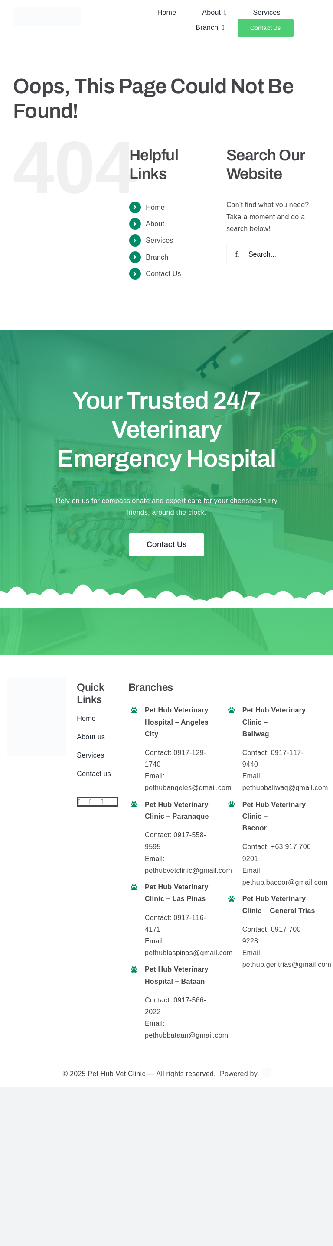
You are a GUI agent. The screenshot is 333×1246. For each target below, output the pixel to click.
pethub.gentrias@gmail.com (286, 964)
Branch (157, 257)
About (155, 224)
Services (159, 240)
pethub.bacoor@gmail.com (285, 882)
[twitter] (90, 801)
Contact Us (163, 273)
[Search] (237, 254)
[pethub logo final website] (47, 9)
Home (155, 207)
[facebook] (79, 801)
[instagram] (102, 801)
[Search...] (273, 254)
